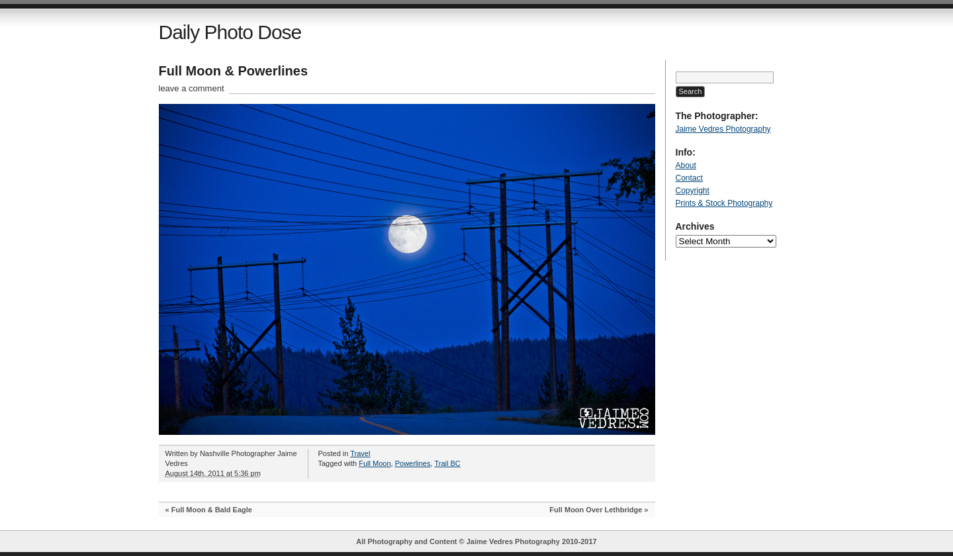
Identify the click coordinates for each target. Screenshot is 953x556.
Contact (689, 178)
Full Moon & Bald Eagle (211, 510)
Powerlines (413, 463)
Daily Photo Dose (230, 32)
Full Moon (374, 463)
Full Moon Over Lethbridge (595, 510)
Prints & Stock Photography (724, 203)
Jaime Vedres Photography (723, 129)
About (686, 165)
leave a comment (191, 88)
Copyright (692, 190)
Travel (360, 453)
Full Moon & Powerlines (233, 71)
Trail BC (447, 463)
